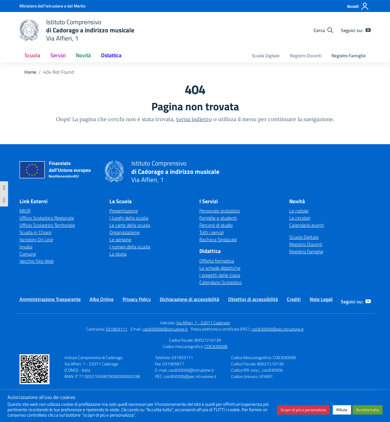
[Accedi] (358, 6)
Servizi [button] (58, 55)
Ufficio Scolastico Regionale (46, 217)
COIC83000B (216, 346)
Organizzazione (124, 232)
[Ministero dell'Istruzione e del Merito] (52, 6)
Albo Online (102, 299)
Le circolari (299, 217)
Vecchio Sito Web (36, 261)
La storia (118, 253)
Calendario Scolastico (220, 282)
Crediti (294, 299)
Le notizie (298, 210)
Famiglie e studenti (218, 217)
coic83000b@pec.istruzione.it (278, 329)
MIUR (25, 210)
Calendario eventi (306, 225)
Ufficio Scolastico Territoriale (47, 225)
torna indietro (194, 119)
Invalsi (25, 246)
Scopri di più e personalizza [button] (303, 410)
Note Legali (321, 299)
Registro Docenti (305, 55)
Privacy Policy (137, 299)
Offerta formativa (216, 260)
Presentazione (123, 210)
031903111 (116, 329)
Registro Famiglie (349, 55)
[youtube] (368, 30)
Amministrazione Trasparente (50, 299)
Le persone (120, 239)
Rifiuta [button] (341, 410)
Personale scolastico (219, 210)
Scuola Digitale (266, 55)
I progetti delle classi (219, 275)
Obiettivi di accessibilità (253, 299)
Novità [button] (83, 55)
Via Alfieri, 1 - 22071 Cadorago (203, 322)
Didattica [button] (111, 55)
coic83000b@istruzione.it (165, 329)
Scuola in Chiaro (35, 232)
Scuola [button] (32, 55)
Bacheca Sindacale (218, 239)
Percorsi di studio (216, 225)
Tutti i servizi (211, 232)
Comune (27, 253)
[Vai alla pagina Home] (30, 72)
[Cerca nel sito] (323, 30)
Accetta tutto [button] (367, 410)
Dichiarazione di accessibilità (189, 299)
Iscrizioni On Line (36, 239)
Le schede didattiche (219, 268)
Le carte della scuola (129, 225)
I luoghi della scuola (128, 217)
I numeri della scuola (129, 246)
